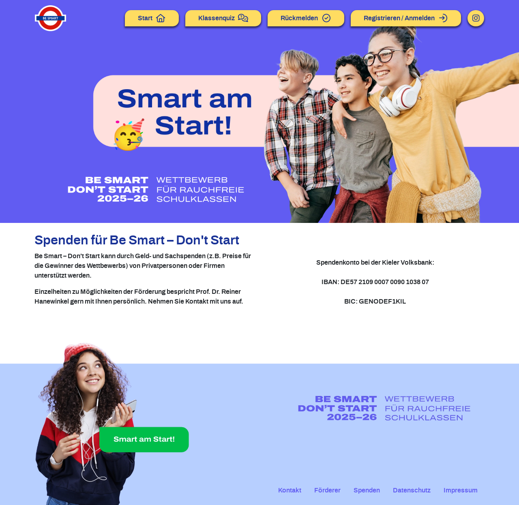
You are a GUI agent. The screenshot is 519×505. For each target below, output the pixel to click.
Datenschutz (412, 490)
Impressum (461, 490)
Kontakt (289, 490)
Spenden (367, 490)
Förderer (327, 490)
